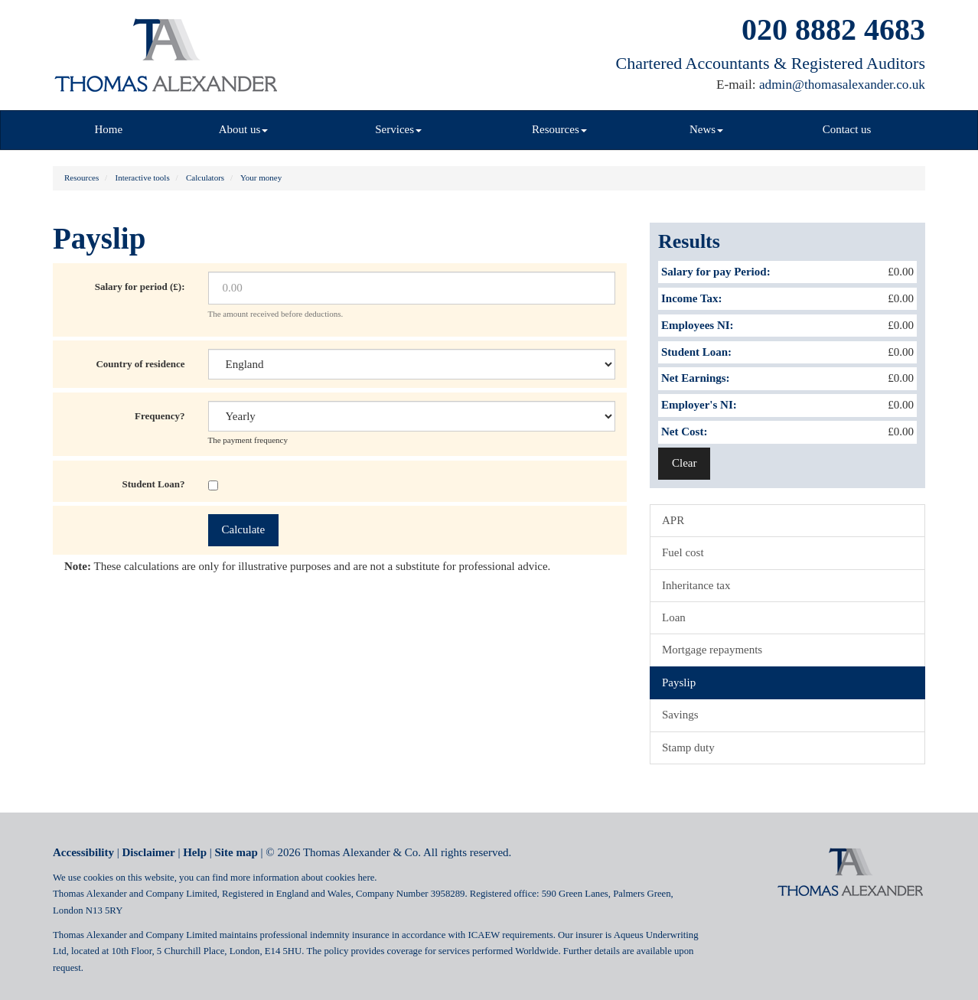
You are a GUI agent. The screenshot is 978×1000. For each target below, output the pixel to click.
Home (109, 129)
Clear (684, 463)
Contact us (847, 129)
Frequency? (159, 416)
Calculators (205, 177)
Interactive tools (143, 177)
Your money (261, 177)
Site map (236, 852)
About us (244, 129)
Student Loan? (153, 484)
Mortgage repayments (712, 649)
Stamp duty (688, 747)
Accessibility (83, 852)
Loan (674, 617)
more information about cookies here (302, 877)
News (706, 129)
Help (195, 852)
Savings (680, 714)
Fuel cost (683, 552)
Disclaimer (148, 852)
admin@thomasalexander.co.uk (842, 84)
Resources (559, 129)
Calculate (244, 529)
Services (398, 129)
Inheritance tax (696, 585)
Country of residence (140, 364)
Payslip (679, 682)
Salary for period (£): (140, 286)
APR (673, 520)
